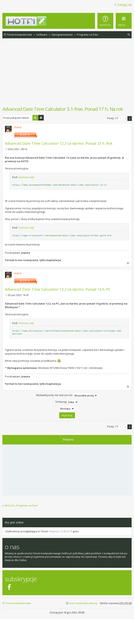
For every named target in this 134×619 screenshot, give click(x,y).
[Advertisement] (68, 74)
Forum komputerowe (18, 603)
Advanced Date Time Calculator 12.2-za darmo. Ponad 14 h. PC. (58, 289)
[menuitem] (105, 21)
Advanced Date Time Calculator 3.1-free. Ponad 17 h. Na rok (62, 109)
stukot (17, 127)
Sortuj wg (66, 402)
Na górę (128, 263)
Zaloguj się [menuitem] (124, 5)
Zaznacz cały (26, 177)
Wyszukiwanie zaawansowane (41, 118)
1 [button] (125, 118)
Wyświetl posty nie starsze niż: (67, 395)
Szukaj (35, 118)
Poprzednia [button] (120, 118)
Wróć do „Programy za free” (21, 505)
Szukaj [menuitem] (128, 35)
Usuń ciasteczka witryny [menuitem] (82, 603)
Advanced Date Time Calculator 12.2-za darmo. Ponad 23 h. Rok (59, 143)
